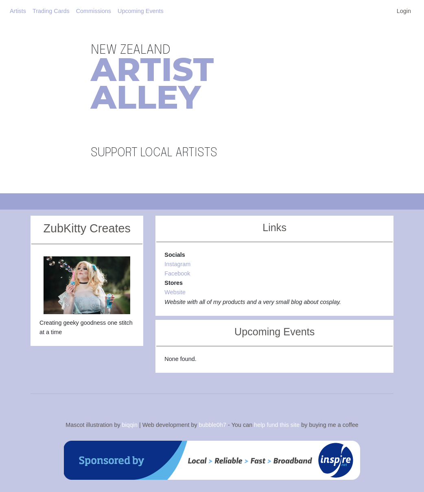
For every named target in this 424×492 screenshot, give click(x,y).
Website (175, 292)
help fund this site (276, 425)
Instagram (177, 264)
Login (404, 11)
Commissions (93, 11)
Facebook (177, 273)
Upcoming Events (141, 11)
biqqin (130, 425)
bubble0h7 (212, 425)
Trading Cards (51, 11)
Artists (18, 11)
